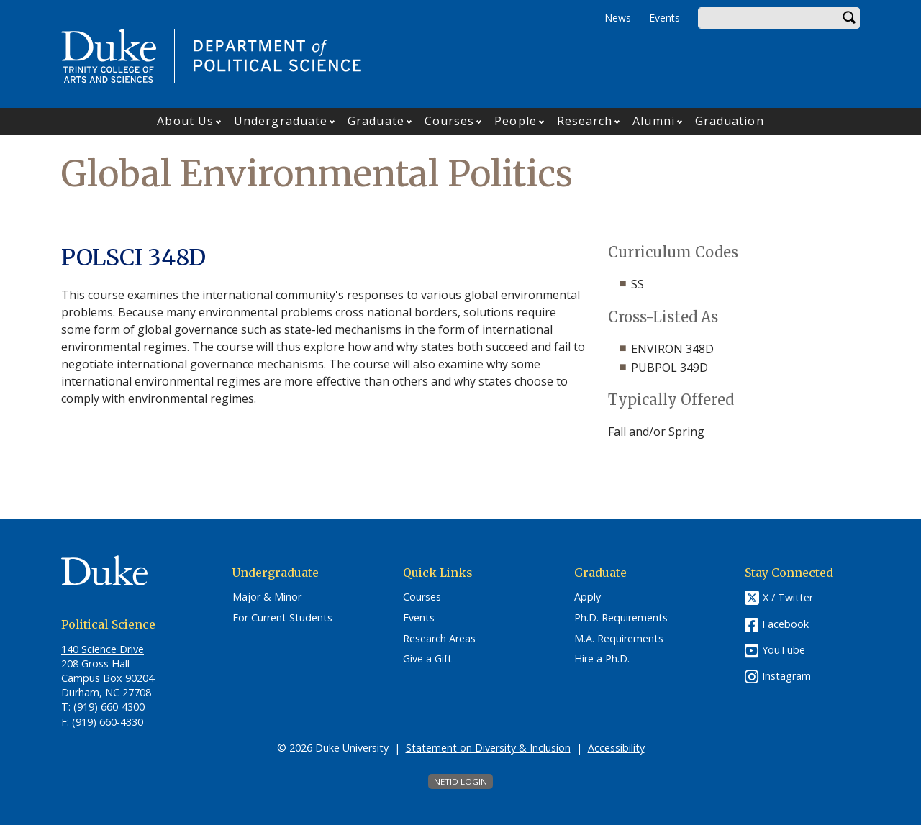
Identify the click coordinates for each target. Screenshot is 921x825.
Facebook (785, 624)
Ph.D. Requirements (621, 617)
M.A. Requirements (618, 638)
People (515, 121)
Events (664, 17)
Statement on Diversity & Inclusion (488, 748)
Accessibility (616, 748)
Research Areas (439, 638)
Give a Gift (427, 658)
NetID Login (460, 781)
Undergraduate (280, 121)
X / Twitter (788, 598)
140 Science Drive (102, 649)
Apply (587, 597)
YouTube (783, 650)
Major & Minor (266, 597)
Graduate (376, 121)
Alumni (653, 121)
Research (585, 121)
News (617, 17)
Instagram (786, 676)
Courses (450, 121)
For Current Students (282, 617)
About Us (185, 121)
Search (849, 18)
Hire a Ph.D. (602, 658)
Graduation (729, 121)
